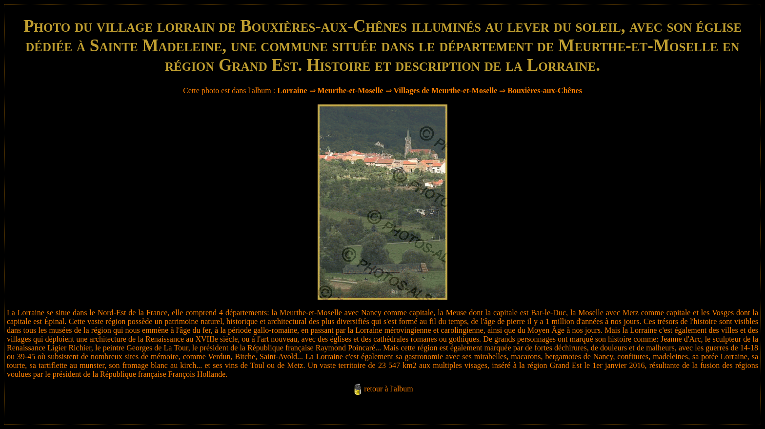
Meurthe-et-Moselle (350, 90)
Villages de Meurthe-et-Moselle (446, 90)
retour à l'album (388, 389)
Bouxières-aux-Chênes (544, 90)
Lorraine (292, 90)
